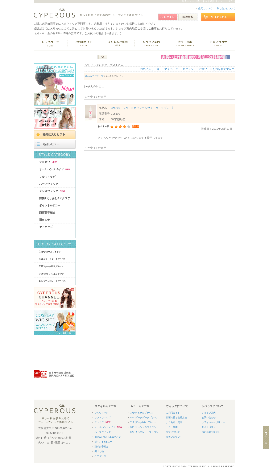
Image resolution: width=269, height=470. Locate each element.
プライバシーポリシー (213, 422)
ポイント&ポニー (49, 205)
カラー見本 (172, 427)
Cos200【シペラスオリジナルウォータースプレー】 (143, 108)
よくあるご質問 (174, 422)
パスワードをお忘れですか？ (216, 69)
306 (51, 273)
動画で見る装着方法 (176, 417)
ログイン (188, 69)
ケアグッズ (46, 226)
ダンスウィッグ (52, 191)
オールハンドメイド (54, 169)
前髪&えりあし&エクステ (54, 198)
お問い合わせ (209, 417)
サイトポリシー (210, 427)
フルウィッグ (47, 176)
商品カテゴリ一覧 (94, 76)
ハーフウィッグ (48, 183)
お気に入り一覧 (149, 69)
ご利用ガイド (173, 412)
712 (51, 266)
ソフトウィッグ (103, 417)
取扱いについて (174, 437)
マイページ (171, 69)
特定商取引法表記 (211, 432)
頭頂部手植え (47, 212)
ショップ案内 (209, 412)
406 (52, 258)
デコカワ (48, 162)
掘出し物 (44, 219)
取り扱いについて (226, 8)
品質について (205, 8)
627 (52, 281)
